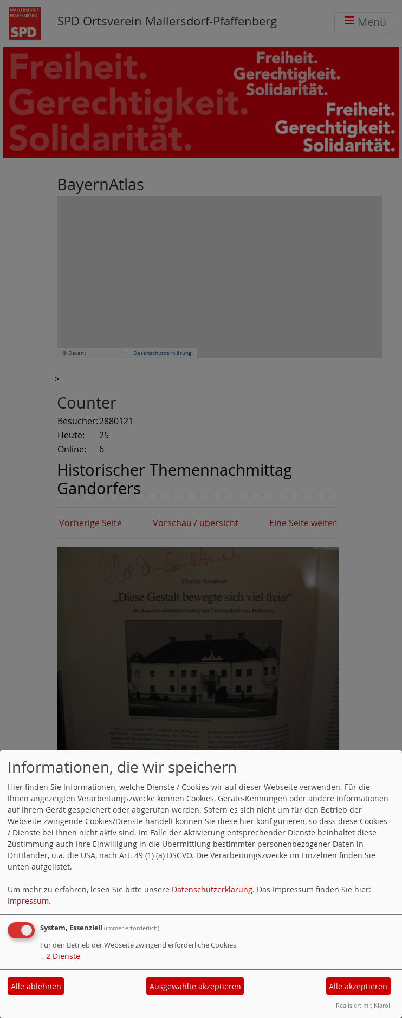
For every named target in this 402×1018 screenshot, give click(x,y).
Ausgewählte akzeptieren (195, 986)
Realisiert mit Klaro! (363, 1005)
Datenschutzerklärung (212, 889)
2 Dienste (60, 956)
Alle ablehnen (36, 986)
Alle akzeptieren (358, 986)
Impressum (28, 901)
